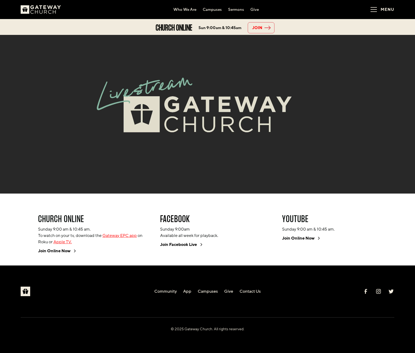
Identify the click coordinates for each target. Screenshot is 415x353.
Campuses (208, 291)
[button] (380, 9)
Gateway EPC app (119, 236)
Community (165, 291)
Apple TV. (62, 242)
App (187, 291)
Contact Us (250, 291)
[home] (43, 9)
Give (228, 291)
